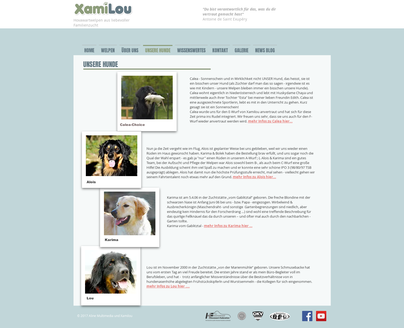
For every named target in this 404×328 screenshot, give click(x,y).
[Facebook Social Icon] (307, 316)
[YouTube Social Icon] (321, 316)
